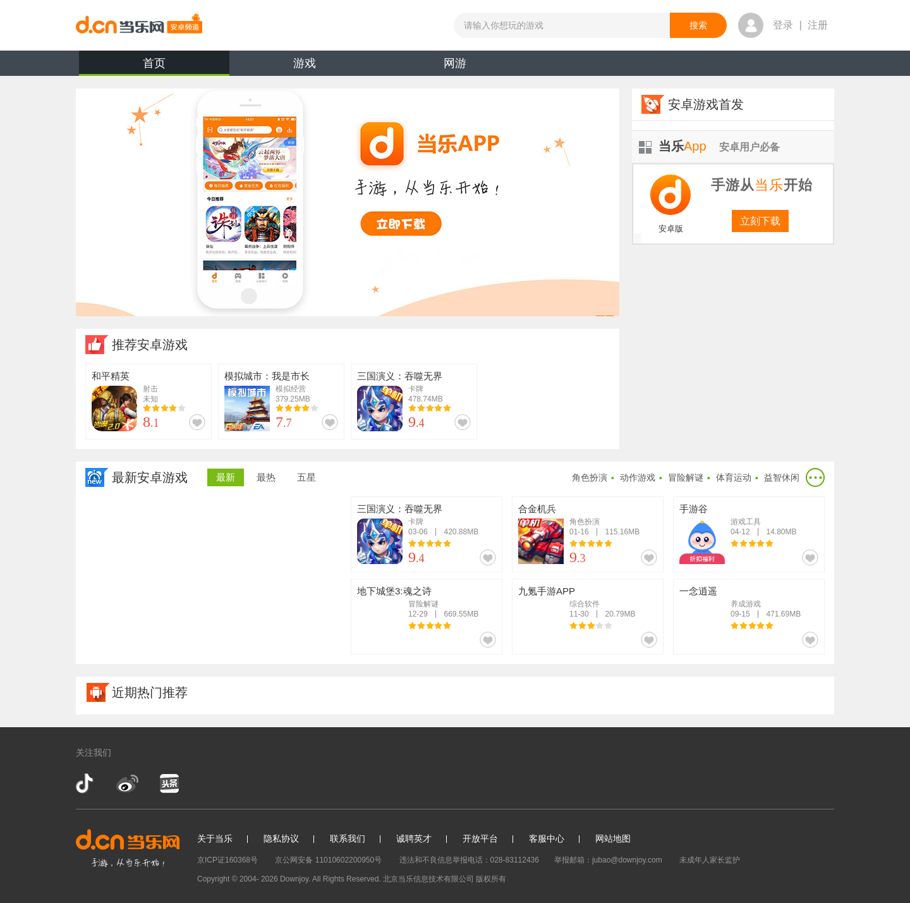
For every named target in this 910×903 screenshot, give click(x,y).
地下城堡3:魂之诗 (394, 591)
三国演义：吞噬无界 (399, 376)
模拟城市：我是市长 (267, 376)
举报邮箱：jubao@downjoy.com (608, 860)
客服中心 (546, 838)
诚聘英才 (414, 838)
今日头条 (169, 783)
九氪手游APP (546, 591)
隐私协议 (281, 838)
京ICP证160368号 (227, 860)
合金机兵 (537, 508)
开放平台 (480, 838)
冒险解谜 (685, 477)
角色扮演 (589, 477)
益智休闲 (781, 477)
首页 (154, 66)
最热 (266, 477)
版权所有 (491, 879)
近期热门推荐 (150, 692)
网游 (455, 63)
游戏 (304, 63)
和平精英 (111, 376)
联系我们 (347, 838)
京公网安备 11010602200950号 (328, 860)
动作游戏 (637, 477)
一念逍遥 (698, 591)
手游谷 (693, 508)
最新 (225, 477)
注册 (818, 25)
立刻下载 (760, 221)
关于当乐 (215, 838)
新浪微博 (127, 783)
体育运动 (733, 477)
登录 (783, 25)
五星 (306, 477)
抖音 (86, 783)
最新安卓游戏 (150, 477)
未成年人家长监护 (709, 860)
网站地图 (613, 838)
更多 (815, 477)
